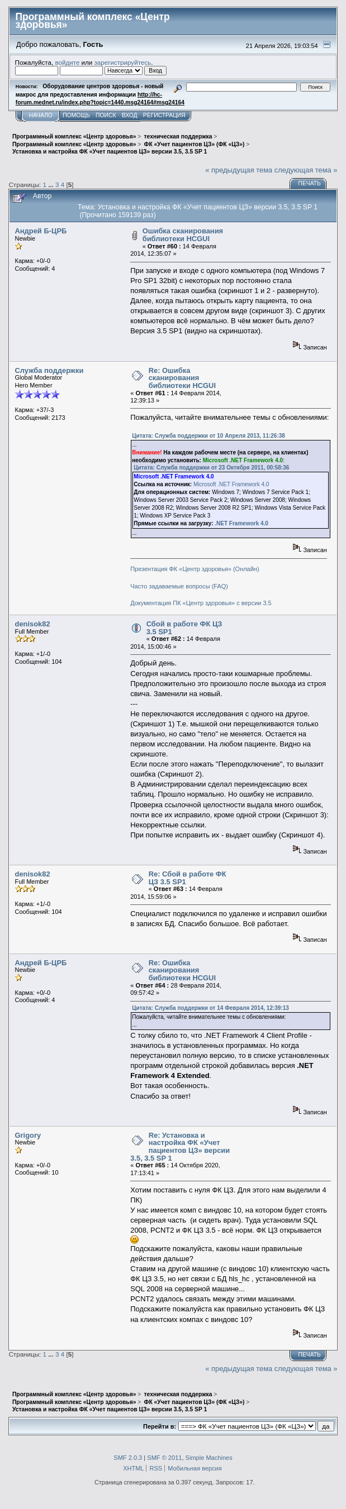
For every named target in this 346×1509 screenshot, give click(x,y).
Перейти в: (159, 1426)
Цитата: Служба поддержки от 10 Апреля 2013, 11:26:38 (208, 436)
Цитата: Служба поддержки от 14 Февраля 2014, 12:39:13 (210, 1008)
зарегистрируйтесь (122, 62)
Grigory (28, 1135)
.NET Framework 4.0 (241, 523)
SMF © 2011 (164, 1457)
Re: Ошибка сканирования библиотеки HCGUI (182, 378)
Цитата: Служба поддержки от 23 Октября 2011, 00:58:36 (211, 467)
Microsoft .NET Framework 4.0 (231, 484)
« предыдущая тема (238, 170)
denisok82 (32, 624)
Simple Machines (209, 1457)
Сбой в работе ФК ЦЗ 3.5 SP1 (184, 628)
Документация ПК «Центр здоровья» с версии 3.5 (201, 603)
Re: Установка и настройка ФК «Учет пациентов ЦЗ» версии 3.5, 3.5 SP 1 (180, 1146)
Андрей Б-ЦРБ (41, 231)
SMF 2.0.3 (127, 1457)
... (51, 184)
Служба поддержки (49, 370)
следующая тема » (306, 170)
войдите (67, 62)
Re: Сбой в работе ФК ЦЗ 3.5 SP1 (187, 878)
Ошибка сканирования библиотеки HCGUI (183, 235)
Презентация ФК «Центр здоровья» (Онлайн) (194, 569)
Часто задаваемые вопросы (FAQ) (179, 586)
